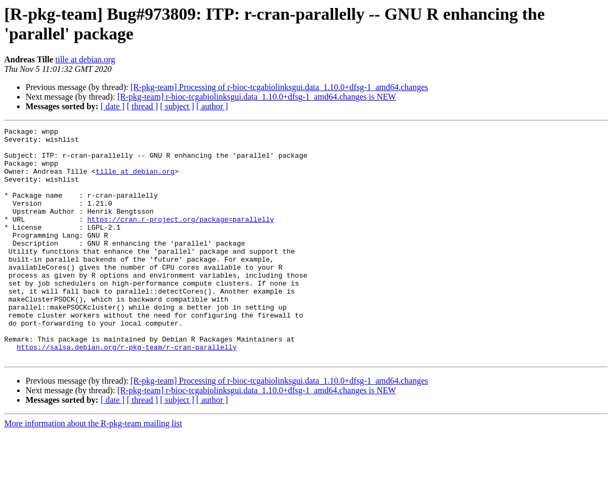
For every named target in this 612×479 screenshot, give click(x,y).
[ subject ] (177, 106)
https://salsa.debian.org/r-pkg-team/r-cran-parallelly (126, 391)
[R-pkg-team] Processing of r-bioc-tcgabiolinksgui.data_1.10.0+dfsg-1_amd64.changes (279, 87)
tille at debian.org (85, 59)
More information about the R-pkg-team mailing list (93, 469)
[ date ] (113, 106)
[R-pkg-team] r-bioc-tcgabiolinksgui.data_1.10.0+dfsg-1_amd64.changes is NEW (256, 96)
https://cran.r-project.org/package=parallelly (180, 238)
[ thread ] (142, 106)
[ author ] (212, 106)
